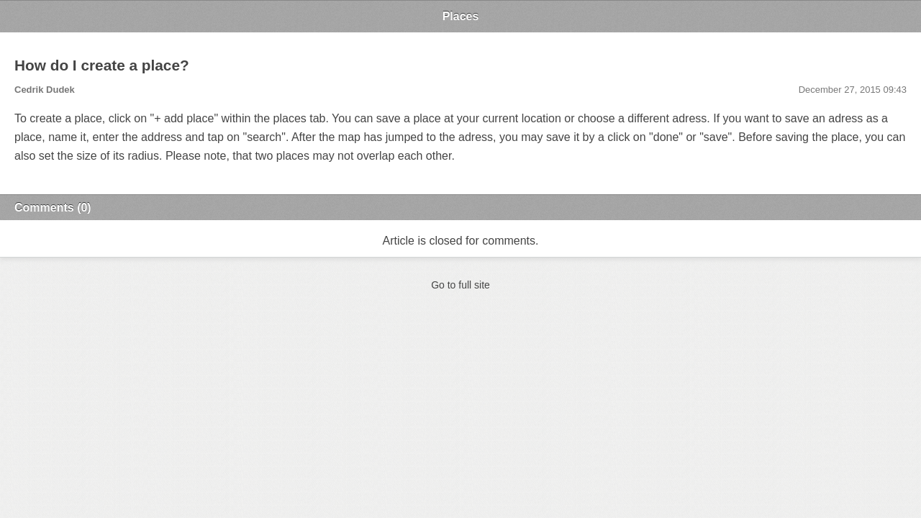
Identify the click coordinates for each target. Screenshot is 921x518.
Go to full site (460, 285)
